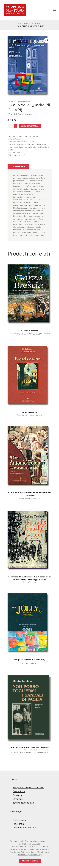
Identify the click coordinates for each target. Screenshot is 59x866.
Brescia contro (29, 412)
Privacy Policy (23, 854)
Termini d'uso (43, 852)
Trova (13, 779)
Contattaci (18, 798)
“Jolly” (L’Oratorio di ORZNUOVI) (29, 660)
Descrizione (18, 166)
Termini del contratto (23, 802)
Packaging (17, 795)
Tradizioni (34, 136)
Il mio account (20, 820)
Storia (37, 24)
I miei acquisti (17, 811)
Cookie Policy (36, 854)
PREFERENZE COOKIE (30, 861)
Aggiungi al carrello (30, 126)
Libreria (27, 24)
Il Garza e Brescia (29, 331)
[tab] (18, 166)
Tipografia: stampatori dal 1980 (28, 787)
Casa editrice (19, 791)
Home (19, 24)
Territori (26, 136)
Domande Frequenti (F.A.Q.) (26, 827)
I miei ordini (18, 823)
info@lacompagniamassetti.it (37, 849)
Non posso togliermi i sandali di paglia (29, 747)
